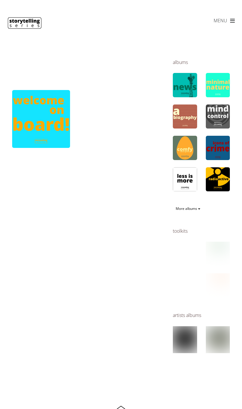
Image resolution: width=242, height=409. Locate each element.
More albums (188, 208)
